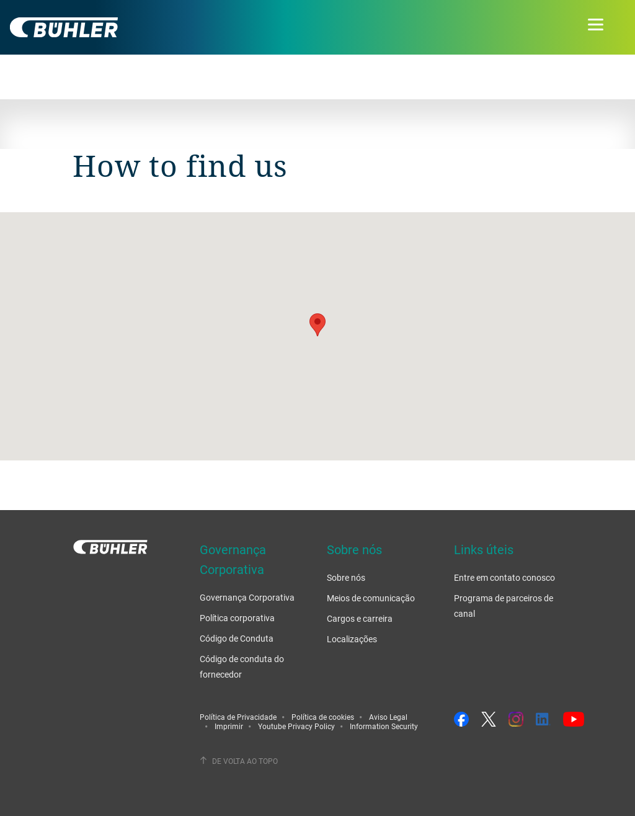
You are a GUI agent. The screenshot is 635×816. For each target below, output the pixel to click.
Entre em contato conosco (504, 577)
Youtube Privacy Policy (296, 726)
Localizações (352, 639)
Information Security (384, 726)
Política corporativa (237, 618)
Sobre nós (346, 577)
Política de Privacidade (238, 717)
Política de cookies (322, 717)
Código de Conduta (236, 638)
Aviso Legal (388, 717)
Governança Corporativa (247, 597)
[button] (317, 324)
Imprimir (229, 726)
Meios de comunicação (371, 598)
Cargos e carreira (360, 618)
